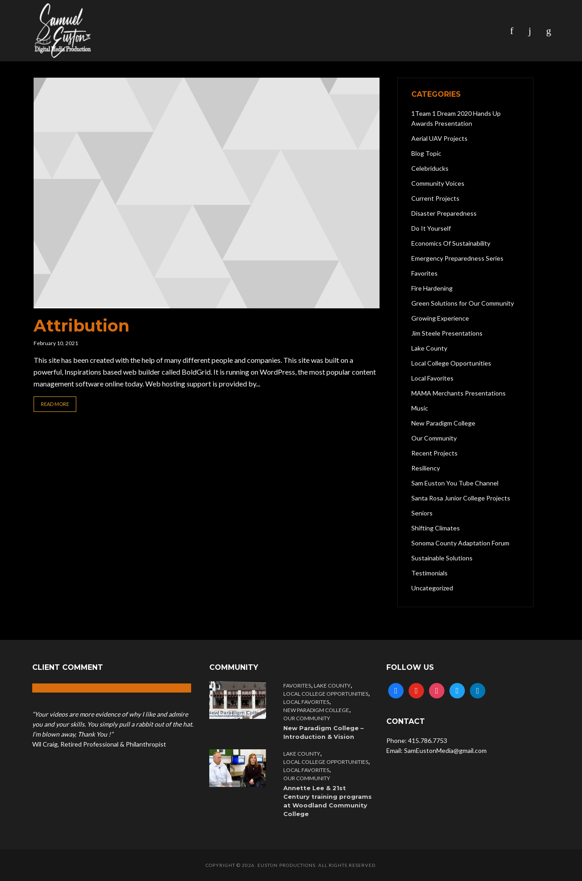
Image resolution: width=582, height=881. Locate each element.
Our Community (306, 718)
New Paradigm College (316, 710)
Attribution (81, 326)
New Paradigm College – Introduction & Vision (323, 732)
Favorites (297, 685)
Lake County (332, 685)
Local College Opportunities (325, 693)
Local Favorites (306, 701)
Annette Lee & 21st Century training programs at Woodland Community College (327, 800)
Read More (55, 404)
